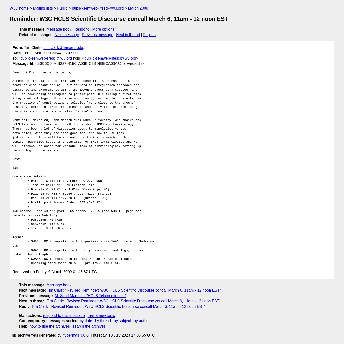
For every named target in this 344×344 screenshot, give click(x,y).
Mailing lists (43, 8)
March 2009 (138, 8)
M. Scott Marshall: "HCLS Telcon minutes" (90, 296)
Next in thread (128, 35)
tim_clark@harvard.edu (63, 48)
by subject (122, 321)
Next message (67, 35)
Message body (59, 29)
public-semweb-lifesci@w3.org (98, 8)
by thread (103, 321)
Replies (149, 35)
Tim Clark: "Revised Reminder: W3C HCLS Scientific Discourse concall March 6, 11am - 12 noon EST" (134, 290)
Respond (82, 29)
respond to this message (64, 315)
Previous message (97, 35)
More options (103, 29)
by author (142, 321)
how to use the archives (50, 326)
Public (62, 8)
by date (86, 321)
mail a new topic (101, 315)
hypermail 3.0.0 (75, 335)
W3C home (19, 8)
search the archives (89, 326)
